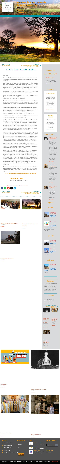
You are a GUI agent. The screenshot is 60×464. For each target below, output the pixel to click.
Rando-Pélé (53, 243)
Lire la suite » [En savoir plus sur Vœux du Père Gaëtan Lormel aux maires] (3, 226)
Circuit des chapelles (53, 216)
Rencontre (46, 230)
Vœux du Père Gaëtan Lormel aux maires (9, 223)
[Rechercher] (56, 445)
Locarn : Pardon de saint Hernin (53, 186)
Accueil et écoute (50, 93)
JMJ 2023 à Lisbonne (4, 384)
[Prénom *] (22, 445)
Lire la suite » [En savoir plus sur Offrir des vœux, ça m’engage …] (3, 261)
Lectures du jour (50, 77)
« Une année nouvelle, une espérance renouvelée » (30, 224)
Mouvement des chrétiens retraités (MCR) (50, 226)
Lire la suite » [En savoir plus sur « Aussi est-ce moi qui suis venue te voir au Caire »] (51, 161)
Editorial (22, 185)
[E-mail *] (22, 451)
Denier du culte (37, 450)
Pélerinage (46, 218)
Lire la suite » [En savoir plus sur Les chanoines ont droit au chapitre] (51, 182)
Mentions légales (54, 461)
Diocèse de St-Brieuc (38, 443)
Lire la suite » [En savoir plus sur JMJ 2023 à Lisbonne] (3, 387)
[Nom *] (22, 448)
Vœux (27, 185)
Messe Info (36, 447)
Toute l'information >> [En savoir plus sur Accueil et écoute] (50, 109)
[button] (30, 16)
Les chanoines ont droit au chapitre (52, 165)
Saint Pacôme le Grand (50, 84)
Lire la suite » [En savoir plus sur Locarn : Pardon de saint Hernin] (51, 199)
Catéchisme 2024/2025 (50, 116)
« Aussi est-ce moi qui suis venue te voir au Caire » (53, 139)
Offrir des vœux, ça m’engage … (7, 258)
